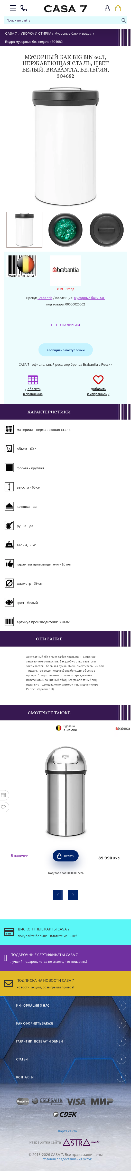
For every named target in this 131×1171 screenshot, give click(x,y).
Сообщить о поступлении (65, 350)
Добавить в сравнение (33, 388)
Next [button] (73, 895)
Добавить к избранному (98, 388)
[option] (24, 230)
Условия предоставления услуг (67, 1159)
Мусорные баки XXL (89, 297)
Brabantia (45, 297)
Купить (69, 856)
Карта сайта (67, 1131)
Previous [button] (58, 895)
